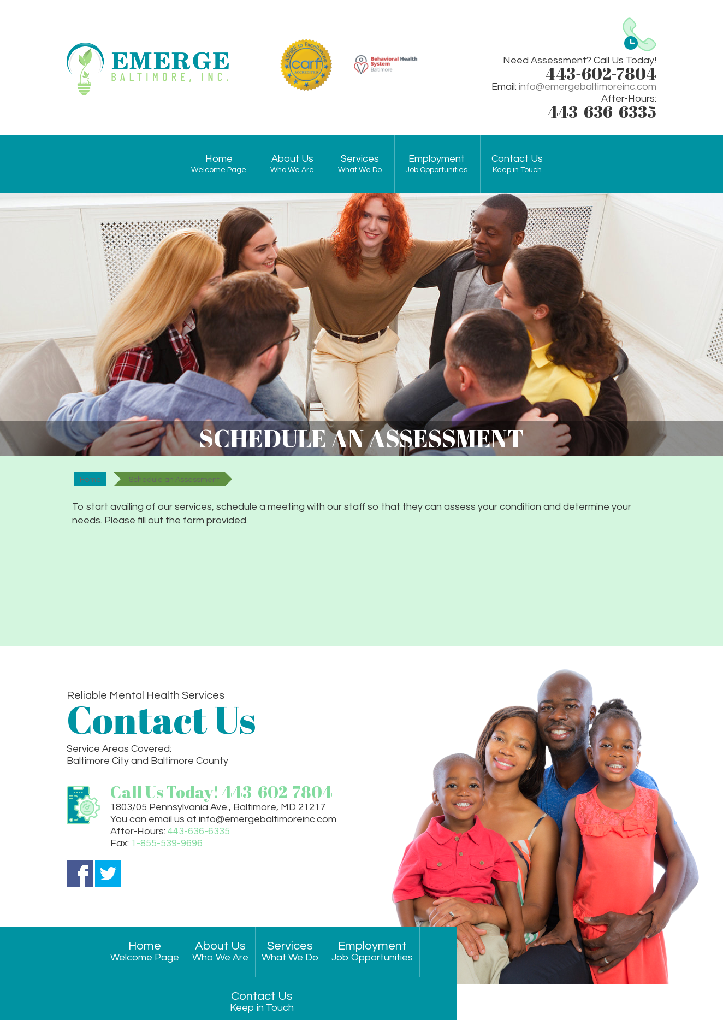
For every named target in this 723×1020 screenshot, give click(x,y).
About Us (292, 164)
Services (360, 164)
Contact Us (517, 164)
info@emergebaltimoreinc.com (587, 86)
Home (218, 164)
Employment (436, 164)
